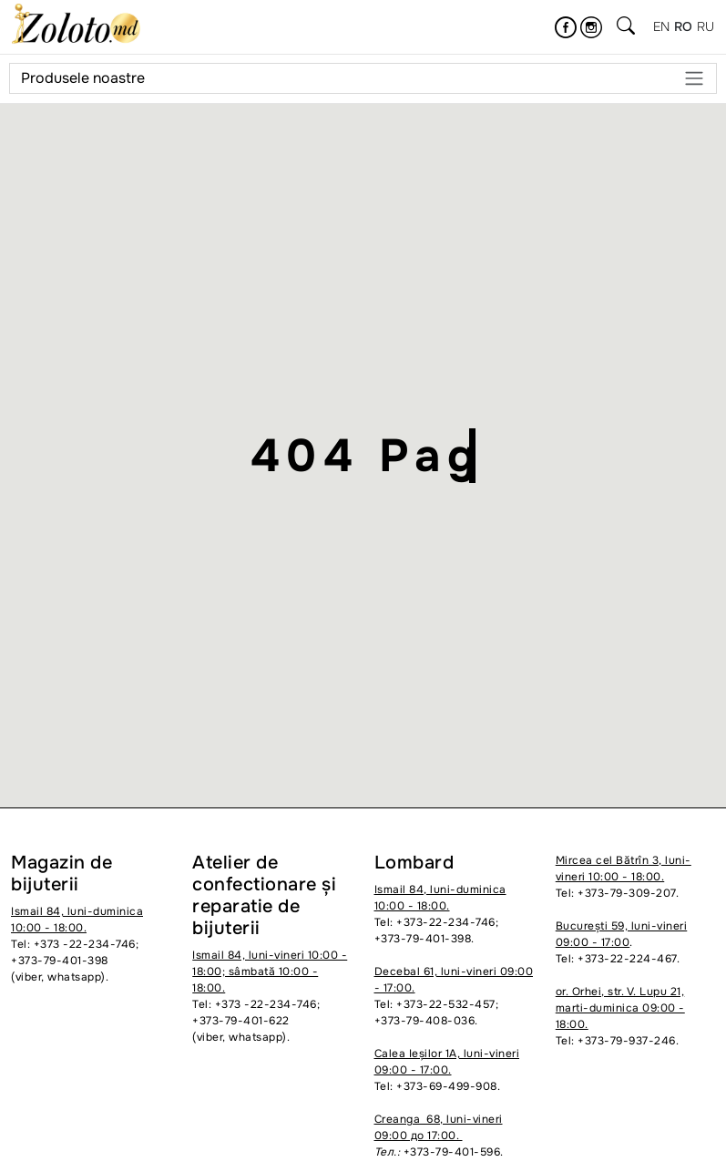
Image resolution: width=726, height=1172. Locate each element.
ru (706, 26)
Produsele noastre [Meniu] (363, 78)
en (661, 26)
